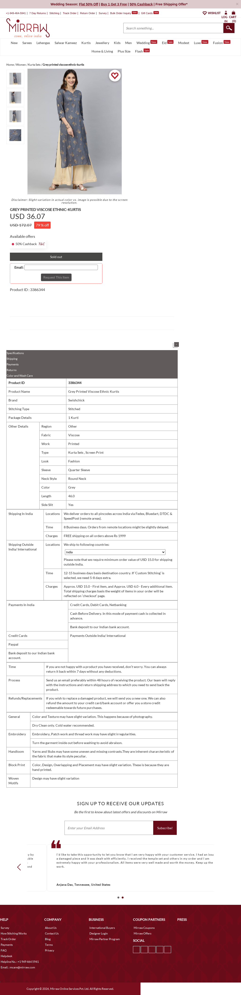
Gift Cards (150, 13)
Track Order (69, 13)
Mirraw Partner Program (104, 939)
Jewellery (102, 43)
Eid (167, 42)
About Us (50, 928)
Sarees (27, 43)
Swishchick (76, 400)
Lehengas (43, 43)
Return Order (87, 13)
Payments (13, 364)
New (14, 43)
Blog (48, 939)
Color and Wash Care (20, 375)
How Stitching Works (14, 933)
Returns (11, 370)
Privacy (49, 950)
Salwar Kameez (66, 43)
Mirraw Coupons (144, 928)
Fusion (221, 42)
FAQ (4, 950)
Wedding (147, 42)
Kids (117, 43)
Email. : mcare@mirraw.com (18, 967)
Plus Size (124, 51)
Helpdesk (6, 956)
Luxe (201, 42)
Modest (183, 43)
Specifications (15, 353)
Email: (19, 267)
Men (128, 43)
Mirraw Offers (142, 933)
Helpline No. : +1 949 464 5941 (20, 961)
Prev (20, 867)
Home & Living (102, 51)
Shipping (12, 358)
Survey (103, 13)
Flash (142, 51)
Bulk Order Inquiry (120, 13)
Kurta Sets (76, 452)
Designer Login (98, 933)
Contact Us (52, 933)
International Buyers (102, 928)
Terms (49, 944)
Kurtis (86, 43)
